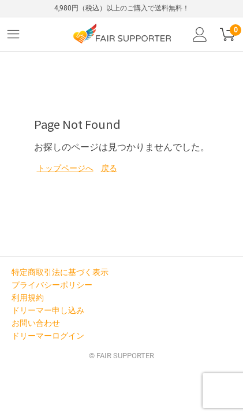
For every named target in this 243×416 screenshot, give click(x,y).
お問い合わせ (36, 323)
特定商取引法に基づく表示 (60, 272)
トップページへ (65, 168)
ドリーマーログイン (48, 335)
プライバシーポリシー (52, 284)
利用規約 (28, 297)
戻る (109, 168)
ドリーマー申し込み (48, 310)
